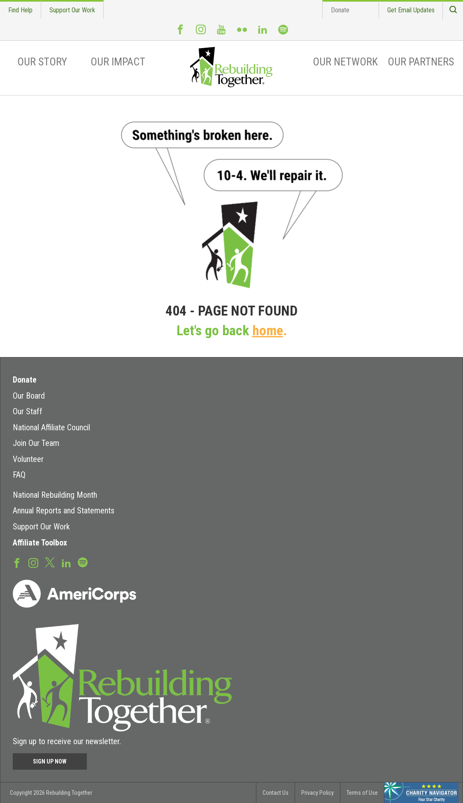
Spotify (283, 33)
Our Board (29, 396)
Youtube (221, 33)
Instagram (201, 33)
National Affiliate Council (51, 427)
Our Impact (118, 62)
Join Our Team (36, 443)
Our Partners (421, 62)
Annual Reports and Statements (63, 510)
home (267, 331)
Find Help (20, 10)
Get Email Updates (411, 10)
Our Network (345, 62)
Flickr (242, 33)
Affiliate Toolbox (40, 543)
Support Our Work (72, 10)
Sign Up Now (50, 761)
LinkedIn (262, 33)
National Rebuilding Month (55, 495)
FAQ (19, 475)
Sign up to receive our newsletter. (67, 741)
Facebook (180, 33)
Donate (340, 10)
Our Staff (27, 411)
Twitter (50, 561)
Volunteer (28, 459)
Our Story (42, 62)
